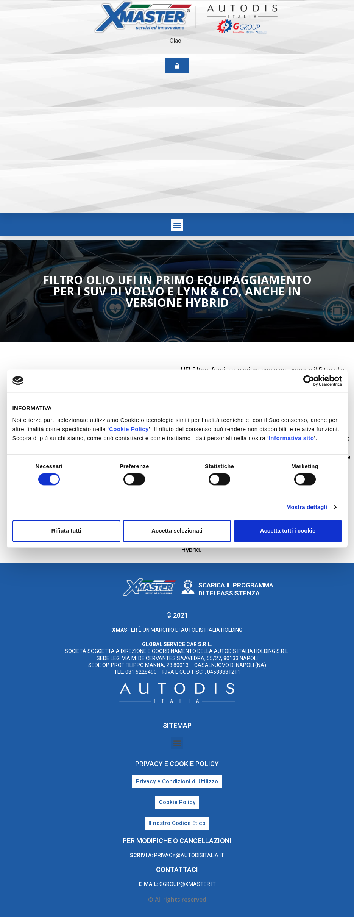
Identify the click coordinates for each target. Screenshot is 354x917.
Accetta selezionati (177, 531)
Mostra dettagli (306, 507)
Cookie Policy (129, 429)
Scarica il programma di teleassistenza (235, 589)
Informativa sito (291, 438)
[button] (177, 225)
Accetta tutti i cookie (288, 531)
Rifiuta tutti (66, 531)
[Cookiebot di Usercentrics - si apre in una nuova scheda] (309, 380)
